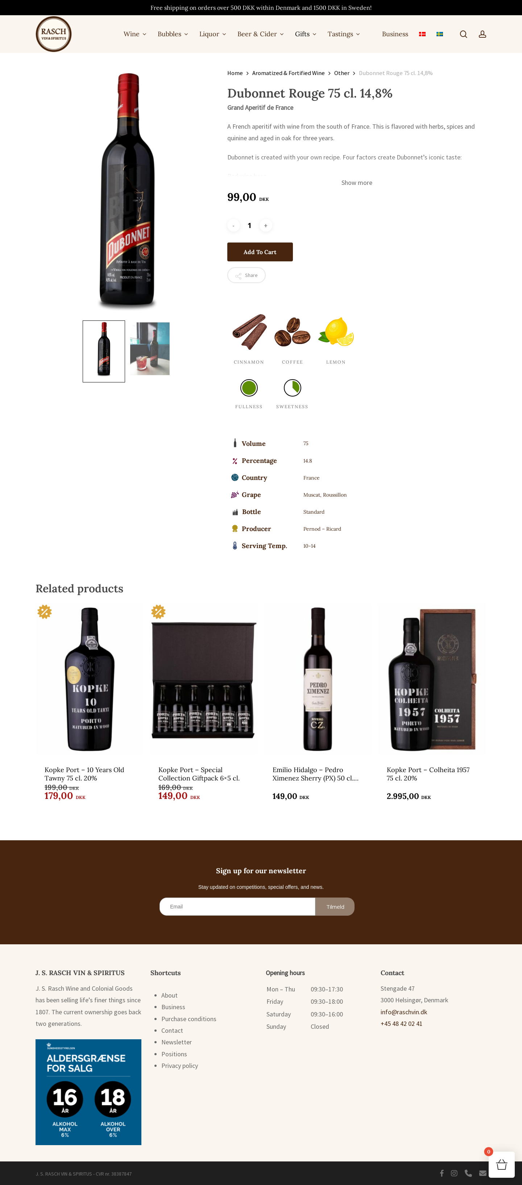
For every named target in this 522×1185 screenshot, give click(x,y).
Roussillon (335, 495)
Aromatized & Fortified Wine (288, 73)
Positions (174, 1054)
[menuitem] (422, 33)
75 (305, 443)
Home (235, 73)
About (169, 995)
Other (341, 73)
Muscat (311, 495)
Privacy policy (179, 1065)
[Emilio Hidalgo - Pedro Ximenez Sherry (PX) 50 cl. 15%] (318, 679)
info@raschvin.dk (404, 1012)
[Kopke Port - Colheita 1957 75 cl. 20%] (432, 679)
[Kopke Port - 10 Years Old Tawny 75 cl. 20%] (90, 679)
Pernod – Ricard (322, 529)
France (311, 478)
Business (173, 1007)
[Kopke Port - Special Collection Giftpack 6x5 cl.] (203, 679)
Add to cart (260, 252)
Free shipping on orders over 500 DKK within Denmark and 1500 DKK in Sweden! (261, 7)
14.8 (307, 460)
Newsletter (176, 1042)
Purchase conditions (188, 1019)
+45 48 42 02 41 (402, 1023)
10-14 (309, 546)
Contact (172, 1030)
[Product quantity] (249, 225)
